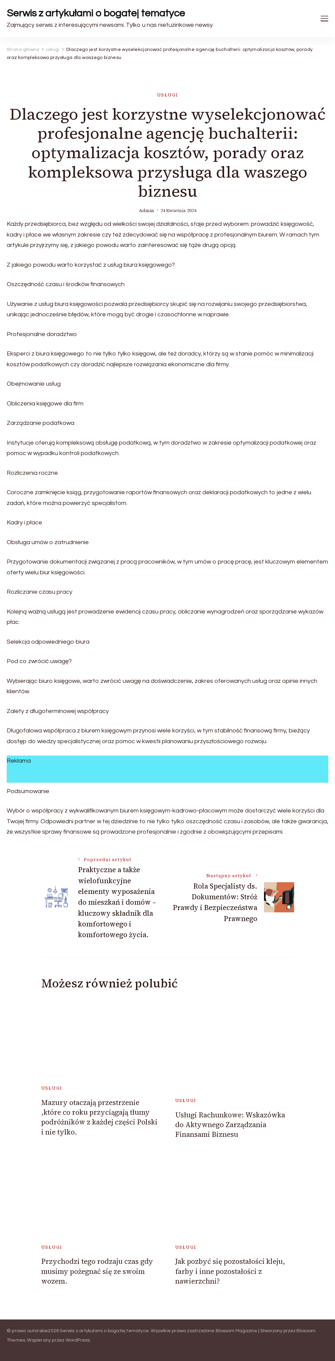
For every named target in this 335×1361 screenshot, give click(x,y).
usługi (167, 95)
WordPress (78, 1340)
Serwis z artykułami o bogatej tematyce (96, 13)
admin (146, 210)
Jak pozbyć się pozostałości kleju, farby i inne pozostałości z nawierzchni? (230, 1271)
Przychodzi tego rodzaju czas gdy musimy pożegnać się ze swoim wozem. (97, 1271)
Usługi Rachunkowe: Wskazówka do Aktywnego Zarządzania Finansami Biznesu (230, 1125)
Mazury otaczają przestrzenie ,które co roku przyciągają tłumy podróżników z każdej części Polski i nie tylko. (99, 1117)
